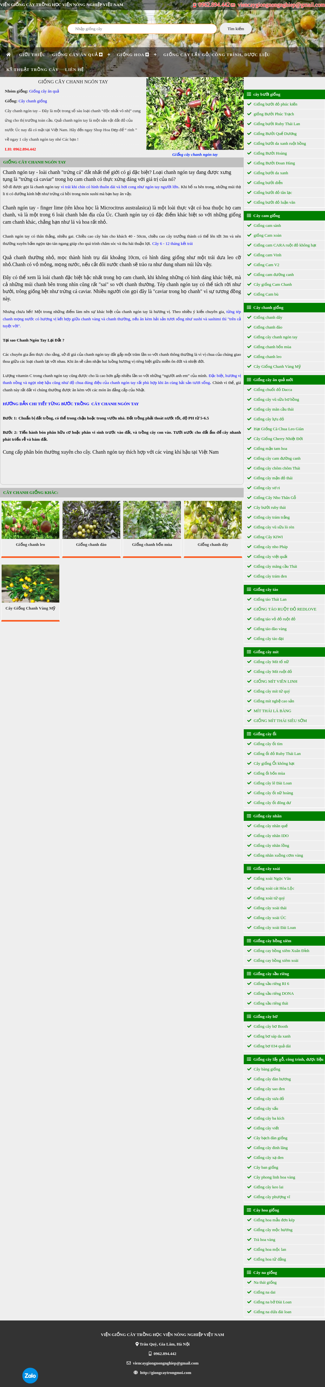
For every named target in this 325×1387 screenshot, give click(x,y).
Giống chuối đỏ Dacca (269, 389)
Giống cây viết (263, 1128)
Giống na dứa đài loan (269, 1311)
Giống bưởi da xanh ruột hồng (276, 143)
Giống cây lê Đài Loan (269, 783)
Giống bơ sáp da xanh (269, 1036)
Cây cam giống (263, 215)
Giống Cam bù (262, 294)
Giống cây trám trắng (268, 517)
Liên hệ (74, 69)
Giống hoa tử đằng (266, 1259)
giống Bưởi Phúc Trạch (270, 114)
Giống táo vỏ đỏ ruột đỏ (271, 619)
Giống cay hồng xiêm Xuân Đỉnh (278, 950)
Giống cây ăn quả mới (270, 379)
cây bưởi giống (263, 94)
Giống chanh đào (91, 544)
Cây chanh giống (32, 101)
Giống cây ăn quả (77, 54)
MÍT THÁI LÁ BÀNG (269, 710)
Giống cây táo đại (265, 638)
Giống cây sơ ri (263, 487)
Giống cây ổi (261, 734)
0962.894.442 (211, 5)
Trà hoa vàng (261, 1239)
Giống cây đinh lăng (267, 1147)
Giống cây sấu (262, 1108)
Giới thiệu (32, 54)
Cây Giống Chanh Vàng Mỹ (30, 608)
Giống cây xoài (263, 868)
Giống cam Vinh (264, 254)
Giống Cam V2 (263, 264)
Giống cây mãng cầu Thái (272, 566)
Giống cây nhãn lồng (268, 845)
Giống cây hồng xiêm (269, 940)
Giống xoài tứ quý (266, 898)
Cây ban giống (262, 1167)
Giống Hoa (133, 54)
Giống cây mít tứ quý (268, 691)
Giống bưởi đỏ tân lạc (269, 192)
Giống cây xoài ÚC (266, 917)
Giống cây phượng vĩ (268, 1196)
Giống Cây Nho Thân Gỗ (271, 497)
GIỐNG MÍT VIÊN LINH (272, 681)
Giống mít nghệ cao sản (270, 701)
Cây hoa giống (263, 1210)
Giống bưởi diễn (264, 182)
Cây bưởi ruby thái (266, 507)
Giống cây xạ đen (265, 1157)
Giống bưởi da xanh (267, 172)
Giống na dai (261, 1292)
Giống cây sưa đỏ (265, 1098)
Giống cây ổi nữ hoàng (270, 792)
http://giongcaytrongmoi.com (162, 1372)
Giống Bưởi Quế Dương (272, 133)
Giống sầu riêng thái (267, 1003)
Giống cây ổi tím (264, 743)
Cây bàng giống (263, 1069)
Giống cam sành (264, 225)
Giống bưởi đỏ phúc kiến (272, 104)
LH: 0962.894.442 (20, 149)
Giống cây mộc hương (269, 1229)
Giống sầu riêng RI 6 (268, 983)
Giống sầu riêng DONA (270, 993)
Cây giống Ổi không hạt (271, 763)
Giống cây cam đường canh (274, 458)
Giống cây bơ (262, 1016)
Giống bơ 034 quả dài (269, 1046)
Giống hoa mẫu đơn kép (271, 1220)
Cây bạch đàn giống (267, 1137)
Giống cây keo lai (265, 1187)
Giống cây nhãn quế (267, 825)
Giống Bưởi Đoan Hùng (271, 163)
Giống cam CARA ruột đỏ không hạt (281, 245)
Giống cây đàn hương (269, 1079)
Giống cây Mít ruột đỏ (269, 671)
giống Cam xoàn (264, 235)
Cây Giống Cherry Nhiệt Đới (275, 438)
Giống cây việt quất (267, 556)
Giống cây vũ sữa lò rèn (270, 527)
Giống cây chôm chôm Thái (273, 468)
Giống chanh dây (213, 544)
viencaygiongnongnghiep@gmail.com (278, 5)
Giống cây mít (263, 651)
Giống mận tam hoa (267, 448)
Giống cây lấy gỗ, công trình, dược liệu (216, 54)
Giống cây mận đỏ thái (270, 478)
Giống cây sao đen (266, 1088)
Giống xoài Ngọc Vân (269, 878)
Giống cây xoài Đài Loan (271, 927)
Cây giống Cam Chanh (269, 284)
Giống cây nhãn (264, 816)
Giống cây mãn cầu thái (270, 409)
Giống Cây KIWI (265, 536)
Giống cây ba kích (265, 1118)
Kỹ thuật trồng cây (32, 69)
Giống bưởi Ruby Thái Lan (273, 123)
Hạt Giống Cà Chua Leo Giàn (275, 428)
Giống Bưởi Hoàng (267, 153)
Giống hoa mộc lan (266, 1249)
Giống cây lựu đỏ (265, 419)
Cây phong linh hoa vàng (271, 1177)
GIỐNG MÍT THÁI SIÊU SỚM (277, 720)
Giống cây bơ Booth (267, 1026)
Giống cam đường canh (270, 274)
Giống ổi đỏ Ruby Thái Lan (274, 753)
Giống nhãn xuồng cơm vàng (275, 855)
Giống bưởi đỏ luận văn (271, 202)
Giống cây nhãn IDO (268, 835)
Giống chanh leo (30, 544)
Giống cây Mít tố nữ (268, 661)
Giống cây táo (262, 589)
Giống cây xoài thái (267, 907)
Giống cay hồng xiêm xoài (272, 960)
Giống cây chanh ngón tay (272, 337)
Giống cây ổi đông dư (269, 802)
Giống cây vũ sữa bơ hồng (273, 399)
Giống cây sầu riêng (268, 973)
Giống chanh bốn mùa (152, 544)
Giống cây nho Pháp (267, 546)
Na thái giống (262, 1282)
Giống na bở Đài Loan (269, 1302)
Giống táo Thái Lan (267, 599)
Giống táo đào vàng (267, 628)
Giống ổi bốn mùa (266, 773)
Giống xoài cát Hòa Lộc (270, 888)
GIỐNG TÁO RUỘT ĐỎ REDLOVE (281, 609)
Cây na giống (262, 1272)
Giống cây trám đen (267, 576)
